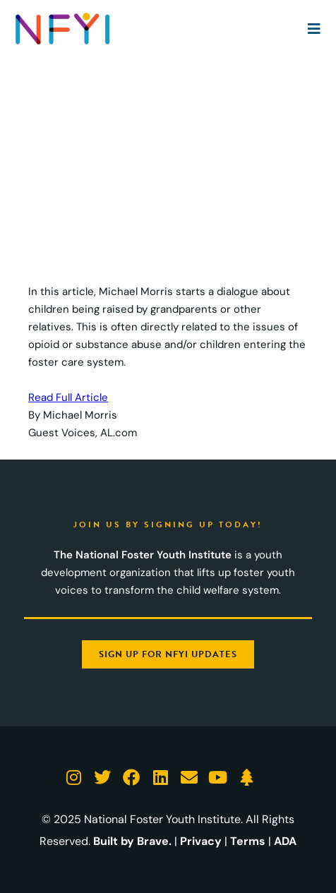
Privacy (201, 841)
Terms (247, 841)
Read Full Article (68, 397)
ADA (285, 841)
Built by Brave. (132, 841)
